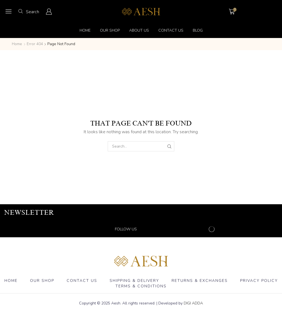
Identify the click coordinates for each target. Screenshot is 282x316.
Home (17, 44)
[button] (9, 11)
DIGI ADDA (193, 303)
